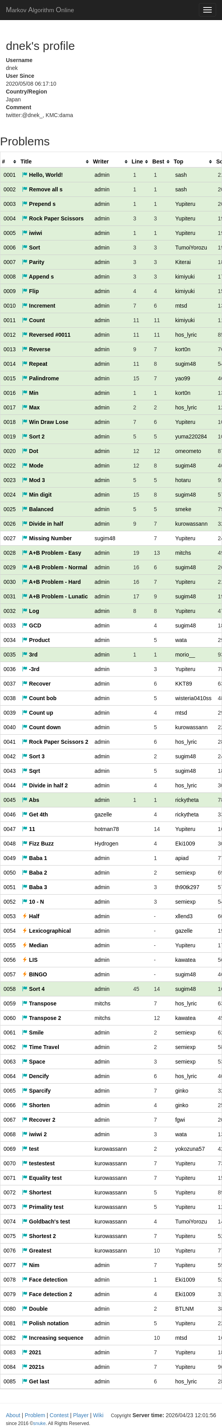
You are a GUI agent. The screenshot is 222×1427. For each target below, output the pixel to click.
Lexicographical (46, 931)
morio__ (185, 654)
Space (33, 1061)
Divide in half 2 (45, 785)
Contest (59, 1415)
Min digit (36, 495)
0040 (10, 727)
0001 (10, 175)
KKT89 (183, 683)
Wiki (98, 1415)
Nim (30, 1265)
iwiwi (32, 233)
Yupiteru (185, 204)
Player (81, 1415)
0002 (10, 189)
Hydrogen (106, 843)
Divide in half (42, 524)
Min (30, 393)
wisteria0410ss (193, 698)
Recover (36, 683)
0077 (10, 1265)
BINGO (34, 974)
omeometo (188, 451)
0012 (10, 335)
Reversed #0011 (46, 335)
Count (33, 320)
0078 (10, 1280)
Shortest (36, 1192)
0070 (10, 1163)
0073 (10, 1207)
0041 (10, 742)
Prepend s (39, 204)
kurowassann (191, 524)
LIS (30, 960)
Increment (38, 306)
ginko (181, 1091)
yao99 (182, 378)
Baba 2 (34, 872)
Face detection (44, 1280)
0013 (10, 349)
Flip (30, 291)
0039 (10, 713)
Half (30, 916)
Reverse (36, 349)
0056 (10, 960)
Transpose (39, 1003)
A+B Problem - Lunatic (55, 596)
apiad (182, 858)
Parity (33, 262)
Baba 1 (34, 858)
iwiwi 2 (34, 1134)
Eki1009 (185, 843)
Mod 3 (33, 480)
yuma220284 (191, 436)
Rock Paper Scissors (53, 218)
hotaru (183, 480)
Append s (38, 276)
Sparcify (36, 1091)
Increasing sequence (52, 1338)
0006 (10, 247)
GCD (31, 625)
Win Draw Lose (45, 422)
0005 (10, 233)
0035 (10, 654)
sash (181, 175)
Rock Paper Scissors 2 (55, 742)
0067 (10, 1120)
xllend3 (184, 916)
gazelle (103, 814)
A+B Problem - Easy (51, 553)
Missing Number (47, 538)
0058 (10, 989)
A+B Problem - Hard (51, 582)
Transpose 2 (41, 1018)
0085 (10, 1381)
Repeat (34, 364)
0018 (10, 422)
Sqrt (31, 771)
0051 (10, 887)
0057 (10, 974)
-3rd (30, 669)
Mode (32, 465)
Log (30, 611)
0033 (10, 625)
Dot (30, 451)
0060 (10, 1018)
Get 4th (35, 814)
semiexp (185, 872)
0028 (10, 553)
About (13, 1415)
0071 (10, 1178)
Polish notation (45, 1323)
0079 (10, 1294)
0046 (10, 814)
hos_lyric (186, 335)
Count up (37, 713)
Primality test (43, 1207)
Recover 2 (38, 1120)
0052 (10, 902)
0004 (10, 218)
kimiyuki (185, 276)
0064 (10, 1076)
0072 (10, 1192)
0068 (10, 1134)
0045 (10, 800)
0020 (10, 451)
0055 (10, 945)
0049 (10, 858)
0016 (10, 393)
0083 (10, 1352)
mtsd (181, 306)
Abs (30, 800)
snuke (165, 1415)
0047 (10, 829)
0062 (10, 1047)
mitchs (183, 553)
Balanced (37, 509)
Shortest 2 (39, 1236)
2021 (31, 1352)
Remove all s (42, 189)
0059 (10, 1003)
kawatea (185, 960)
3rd (30, 654)
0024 (10, 495)
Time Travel (40, 1047)
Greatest (36, 1250)
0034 (10, 640)
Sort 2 (33, 436)
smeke (183, 509)
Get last (35, 1381)
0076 (10, 1250)
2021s (33, 1367)
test (30, 1149)
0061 (10, 1032)
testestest (38, 1163)
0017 (10, 407)
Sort (31, 247)
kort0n (183, 349)
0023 (10, 480)
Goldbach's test (46, 1221)
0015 (10, 378)
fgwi (180, 1120)
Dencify (35, 1076)
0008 (10, 276)
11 (28, 829)
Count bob (39, 698)
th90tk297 (187, 887)
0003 (10, 204)
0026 (10, 524)
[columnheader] (9, 161)
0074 (10, 1221)
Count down (41, 727)
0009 (10, 291)
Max (31, 407)
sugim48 (185, 364)
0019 (10, 436)
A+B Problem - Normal (54, 567)
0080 (10, 1309)
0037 (10, 683)
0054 (10, 931)
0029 (10, 567)
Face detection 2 (47, 1294)
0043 (10, 771)
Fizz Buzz (38, 843)
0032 (10, 611)
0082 (10, 1338)
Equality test (42, 1178)
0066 (10, 1105)
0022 (10, 465)
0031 (10, 596)
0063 (10, 1061)
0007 (10, 262)
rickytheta (187, 800)
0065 (10, 1091)
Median (35, 945)
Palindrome (40, 378)
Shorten (36, 1105)
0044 (10, 785)
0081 (10, 1323)
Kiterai (183, 262)
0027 (10, 538)
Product (36, 640)
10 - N (33, 902)
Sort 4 (33, 989)
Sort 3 (33, 756)
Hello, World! (42, 175)
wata (181, 640)
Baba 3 (34, 887)
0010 (10, 306)
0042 (10, 756)
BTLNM (184, 1309)
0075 (10, 1236)
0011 (10, 320)
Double (34, 1309)
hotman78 (107, 829)
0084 (10, 1367)
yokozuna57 (190, 1149)
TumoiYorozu (191, 247)
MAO (40, 10)
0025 (10, 509)
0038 (10, 698)
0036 (10, 669)
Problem (35, 1415)
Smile (33, 1032)
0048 (10, 843)
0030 (10, 582)
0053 (10, 916)
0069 (10, 1149)
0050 (10, 872)
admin (102, 175)
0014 (10, 364)
